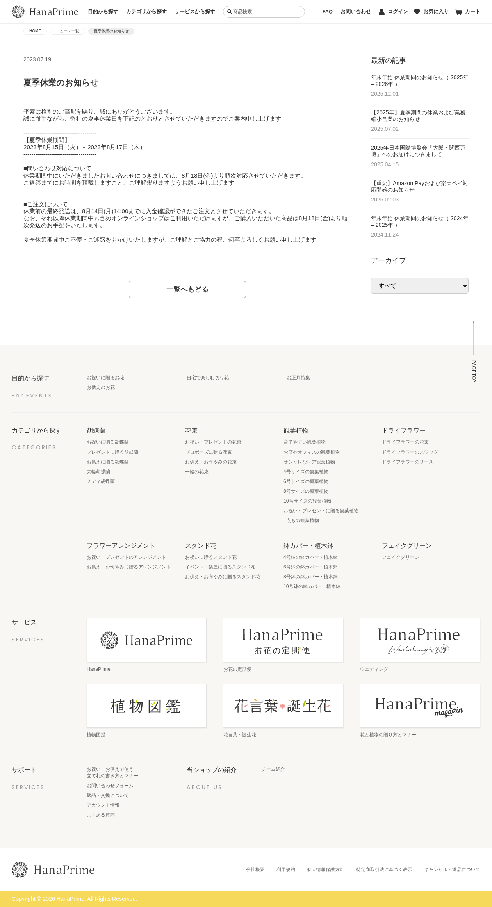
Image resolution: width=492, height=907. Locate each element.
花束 (191, 430)
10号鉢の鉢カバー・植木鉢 (311, 586)
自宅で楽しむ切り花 (208, 377)
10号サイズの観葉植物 (307, 501)
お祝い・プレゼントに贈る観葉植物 (320, 510)
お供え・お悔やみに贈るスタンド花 (222, 576)
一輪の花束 (197, 471)
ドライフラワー (404, 430)
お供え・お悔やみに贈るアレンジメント (129, 567)
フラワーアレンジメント (121, 545)
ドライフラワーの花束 (405, 442)
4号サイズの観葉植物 (305, 471)
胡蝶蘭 (96, 430)
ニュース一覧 (67, 31)
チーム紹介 (273, 769)
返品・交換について (108, 795)
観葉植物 (295, 430)
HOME (35, 31)
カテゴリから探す (146, 11)
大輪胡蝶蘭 (98, 471)
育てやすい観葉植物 (304, 442)
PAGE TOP (473, 371)
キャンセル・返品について (452, 869)
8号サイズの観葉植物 (305, 491)
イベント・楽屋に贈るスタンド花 (220, 567)
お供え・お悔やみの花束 (211, 462)
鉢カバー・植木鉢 (308, 545)
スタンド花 (200, 545)
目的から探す (103, 11)
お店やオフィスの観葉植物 (311, 452)
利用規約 (285, 869)
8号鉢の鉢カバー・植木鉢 (310, 576)
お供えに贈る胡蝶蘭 (108, 462)
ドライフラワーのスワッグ (410, 452)
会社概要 (255, 869)
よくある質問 (101, 815)
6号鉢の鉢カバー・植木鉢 (310, 567)
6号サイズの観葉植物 (305, 481)
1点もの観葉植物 (301, 520)
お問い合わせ (355, 11)
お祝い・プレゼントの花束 (213, 442)
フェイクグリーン (407, 545)
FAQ (328, 11)
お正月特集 (298, 377)
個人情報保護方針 (325, 869)
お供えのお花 (101, 387)
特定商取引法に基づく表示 (384, 869)
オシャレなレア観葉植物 (309, 462)
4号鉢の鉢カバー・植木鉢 (310, 557)
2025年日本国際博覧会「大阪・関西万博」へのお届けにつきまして (418, 150)
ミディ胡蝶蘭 (101, 481)
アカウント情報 (103, 805)
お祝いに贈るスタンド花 (211, 557)
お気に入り (431, 11)
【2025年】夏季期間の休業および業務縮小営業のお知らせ (418, 115)
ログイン (393, 12)
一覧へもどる (187, 289)
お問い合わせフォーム (110, 785)
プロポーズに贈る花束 (208, 452)
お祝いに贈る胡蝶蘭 (108, 442)
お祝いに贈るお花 (105, 377)
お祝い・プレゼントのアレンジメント (126, 557)
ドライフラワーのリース (407, 462)
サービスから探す (195, 11)
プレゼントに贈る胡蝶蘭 (112, 452)
